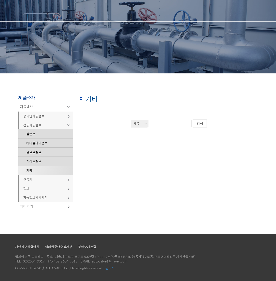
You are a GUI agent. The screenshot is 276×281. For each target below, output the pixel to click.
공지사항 (242, 11)
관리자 (109, 267)
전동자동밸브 (47, 125)
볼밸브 (30, 133)
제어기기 (45, 206)
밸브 (46, 188)
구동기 (46, 179)
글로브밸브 (33, 152)
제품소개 (169, 11)
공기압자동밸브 (46, 115)
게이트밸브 (33, 161)
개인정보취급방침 (27, 246)
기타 (29, 170)
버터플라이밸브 (36, 142)
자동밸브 (45, 106)
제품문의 (205, 11)
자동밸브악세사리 (46, 197)
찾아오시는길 (87, 246)
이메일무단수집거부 (58, 246)
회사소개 (132, 11)
